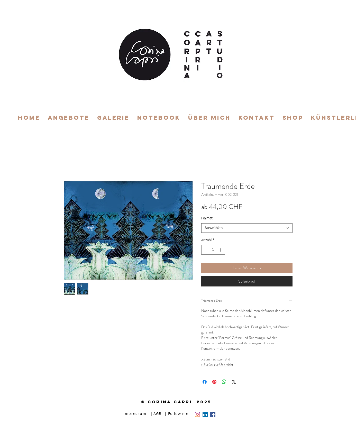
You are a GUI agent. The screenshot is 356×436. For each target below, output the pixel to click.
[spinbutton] (213, 249)
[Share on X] (234, 382)
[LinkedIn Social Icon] (205, 414)
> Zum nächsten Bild (215, 359)
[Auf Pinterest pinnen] (214, 382)
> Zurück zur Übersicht (217, 364)
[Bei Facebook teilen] (205, 382)
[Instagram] (197, 414)
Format (207, 218)
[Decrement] (205, 249)
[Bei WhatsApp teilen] (224, 382)
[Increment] (221, 249)
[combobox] (247, 228)
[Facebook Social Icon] (212, 414)
